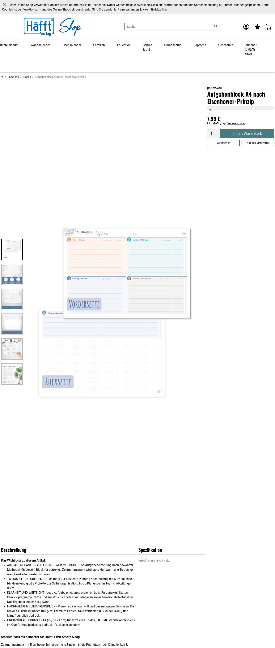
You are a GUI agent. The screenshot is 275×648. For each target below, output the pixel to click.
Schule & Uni (147, 47)
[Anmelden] (246, 27)
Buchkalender (9, 45)
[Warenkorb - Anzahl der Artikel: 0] (268, 27)
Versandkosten (236, 123)
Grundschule (172, 45)
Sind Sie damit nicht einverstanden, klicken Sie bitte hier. (129, 9)
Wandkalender (40, 45)
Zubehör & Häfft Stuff (250, 49)
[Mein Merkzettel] (257, 27)
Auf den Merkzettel (258, 142)
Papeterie (199, 45)
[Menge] (214, 133)
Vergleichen (223, 142)
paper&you (214, 88)
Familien (99, 45)
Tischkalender (71, 45)
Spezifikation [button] (150, 549)
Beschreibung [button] (13, 549)
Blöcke (27, 76)
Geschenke (225, 45)
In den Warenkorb (247, 133)
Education (124, 45)
